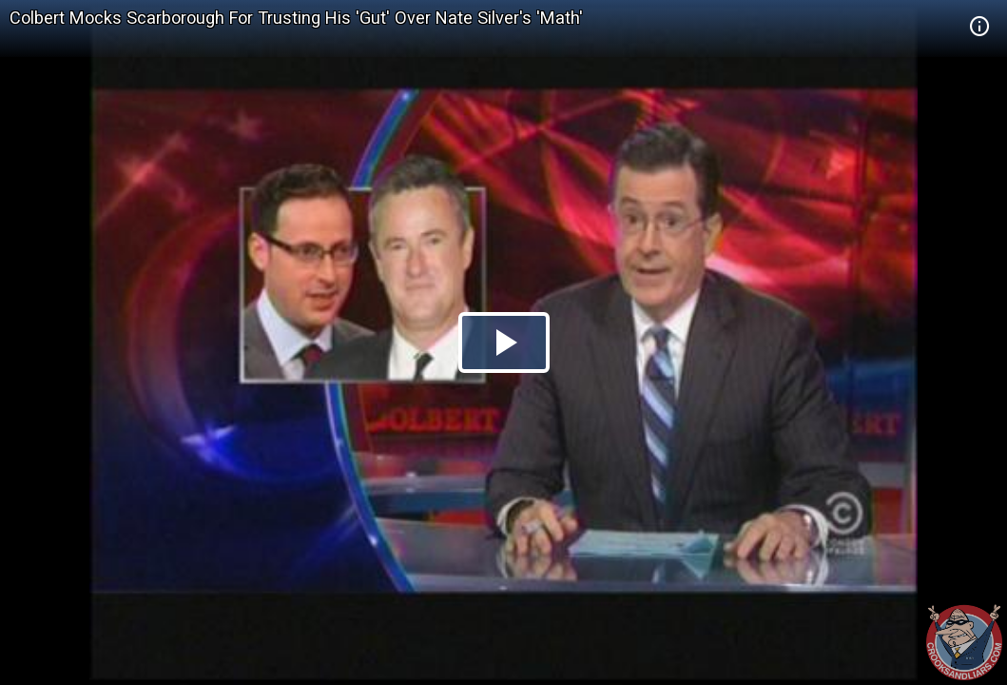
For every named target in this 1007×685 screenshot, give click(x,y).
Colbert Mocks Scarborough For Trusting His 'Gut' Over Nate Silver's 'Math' (296, 18)
